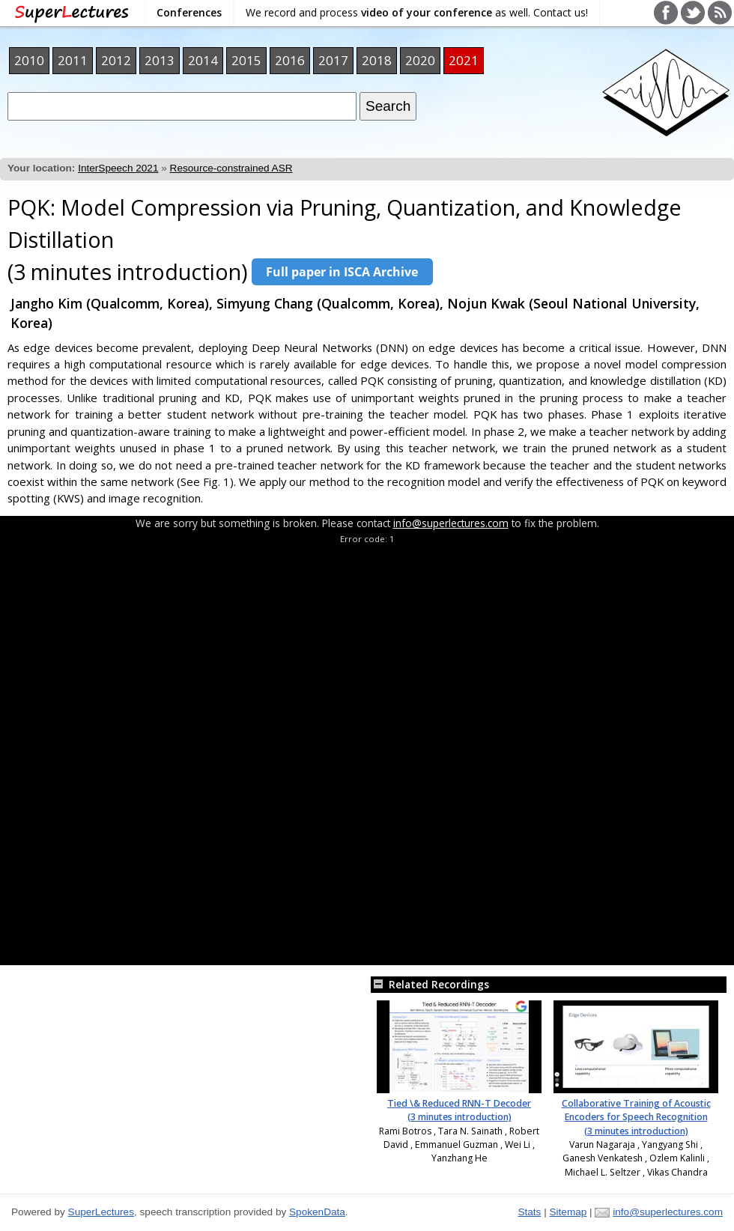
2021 (464, 60)
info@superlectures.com (451, 523)
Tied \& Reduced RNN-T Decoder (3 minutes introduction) (459, 1110)
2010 (29, 60)
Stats (529, 1212)
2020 (420, 60)
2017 (333, 60)
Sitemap (567, 1212)
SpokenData (317, 1212)
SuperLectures (101, 1212)
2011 (73, 60)
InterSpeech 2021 (118, 168)
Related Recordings (430, 984)
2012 (116, 60)
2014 (203, 60)
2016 (290, 60)
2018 (377, 60)
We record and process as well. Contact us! (417, 12)
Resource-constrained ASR (231, 168)
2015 (246, 60)
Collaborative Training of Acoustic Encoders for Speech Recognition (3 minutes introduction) (636, 1117)
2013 (160, 60)
